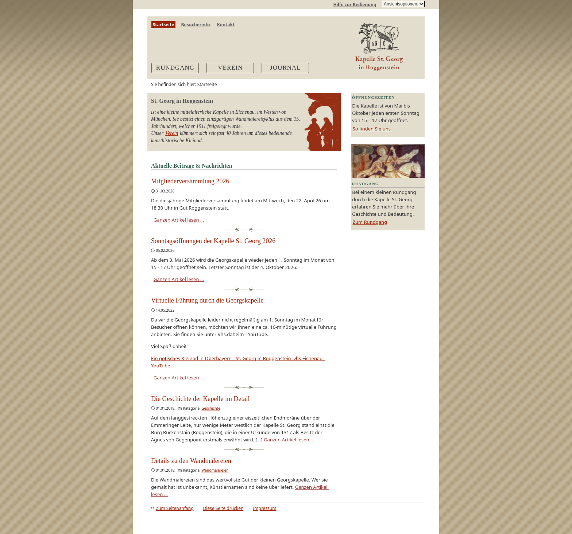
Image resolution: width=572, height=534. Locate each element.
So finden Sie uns (372, 128)
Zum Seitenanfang (174, 508)
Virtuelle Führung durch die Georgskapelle (207, 300)
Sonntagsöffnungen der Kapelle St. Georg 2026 (213, 241)
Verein (171, 133)
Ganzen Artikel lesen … (179, 220)
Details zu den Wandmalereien (191, 460)
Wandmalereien (214, 470)
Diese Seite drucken (223, 508)
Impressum (264, 508)
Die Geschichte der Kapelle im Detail (200, 398)
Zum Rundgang (370, 222)
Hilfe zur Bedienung (354, 4)
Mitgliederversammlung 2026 (190, 181)
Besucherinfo (195, 25)
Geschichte (210, 408)
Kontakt (226, 25)
